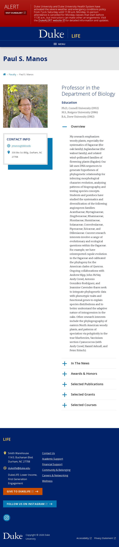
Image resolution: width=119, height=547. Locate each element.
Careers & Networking (55, 475)
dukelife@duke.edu (19, 468)
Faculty (12, 74)
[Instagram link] (6, 517)
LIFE (7, 439)
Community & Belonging (56, 470)
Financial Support (52, 464)
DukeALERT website (50, 20)
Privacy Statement (103, 538)
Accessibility (83, 538)
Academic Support (52, 458)
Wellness (47, 481)
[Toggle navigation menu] (59, 43)
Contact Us (48, 453)
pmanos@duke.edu (21, 146)
